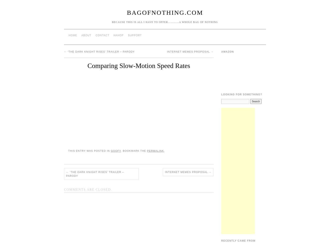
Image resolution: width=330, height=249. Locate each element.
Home (73, 35)
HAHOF (119, 35)
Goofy (116, 150)
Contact (102, 35)
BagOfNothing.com (165, 12)
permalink (155, 150)
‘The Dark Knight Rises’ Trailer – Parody (99, 51)
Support (135, 35)
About (86, 35)
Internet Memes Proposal (190, 51)
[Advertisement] (238, 171)
